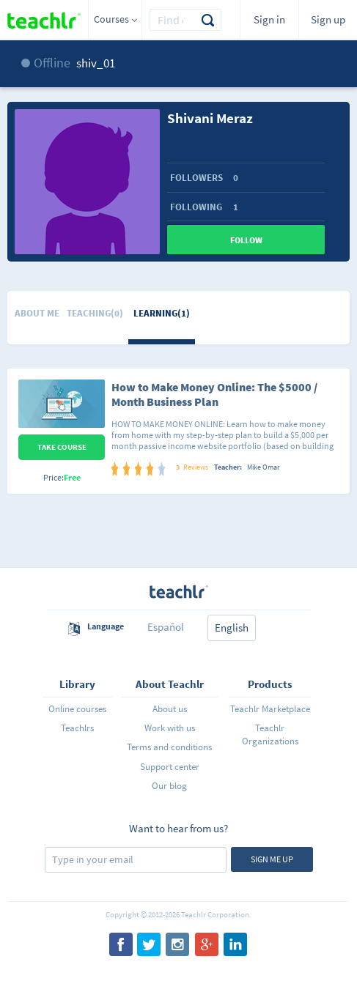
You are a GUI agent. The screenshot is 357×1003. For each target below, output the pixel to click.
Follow (246, 239)
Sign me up (272, 859)
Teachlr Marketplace (270, 709)
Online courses (77, 709)
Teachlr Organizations (270, 734)
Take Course (62, 447)
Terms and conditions (169, 747)
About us (169, 709)
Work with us (169, 728)
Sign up (328, 19)
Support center (169, 766)
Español (165, 627)
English (232, 627)
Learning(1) (161, 313)
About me (37, 313)
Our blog (169, 786)
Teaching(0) (95, 313)
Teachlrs (77, 728)
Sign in (269, 19)
